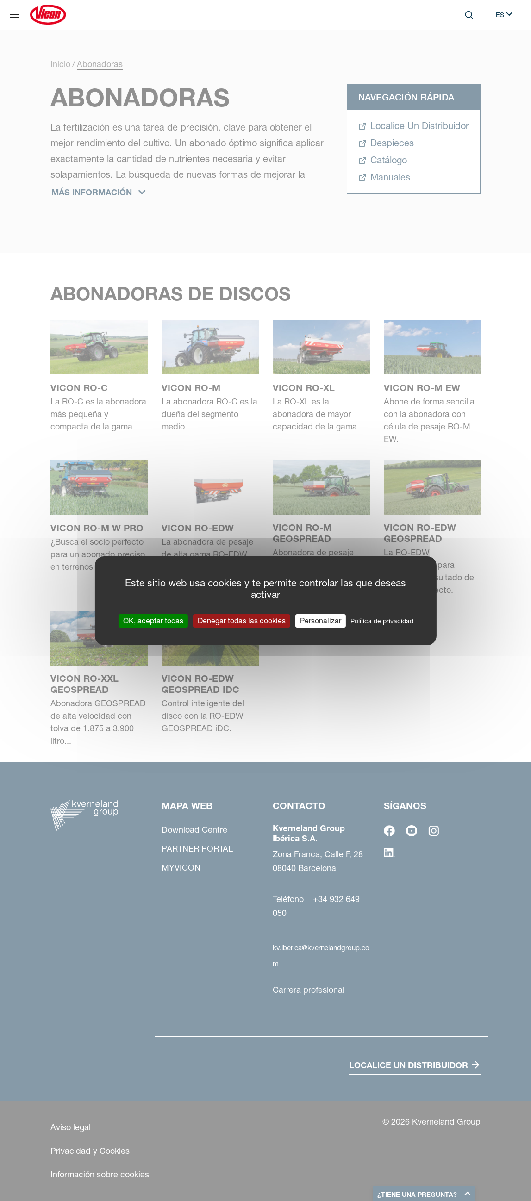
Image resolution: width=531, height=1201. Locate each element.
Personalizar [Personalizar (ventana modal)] (320, 620)
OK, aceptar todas (153, 620)
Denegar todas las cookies (242, 620)
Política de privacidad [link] (381, 620)
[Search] (469, 14)
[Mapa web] (15, 15)
